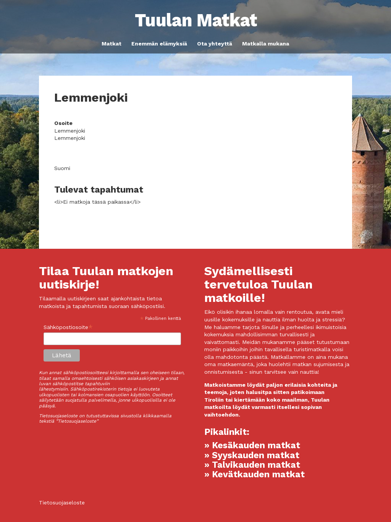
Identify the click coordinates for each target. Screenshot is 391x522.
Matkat (111, 44)
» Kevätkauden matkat (254, 474)
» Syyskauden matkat (251, 455)
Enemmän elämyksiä (159, 44)
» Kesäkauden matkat (252, 445)
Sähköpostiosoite (68, 327)
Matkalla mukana (265, 44)
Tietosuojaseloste (62, 502)
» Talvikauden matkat (252, 465)
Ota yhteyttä (214, 44)
